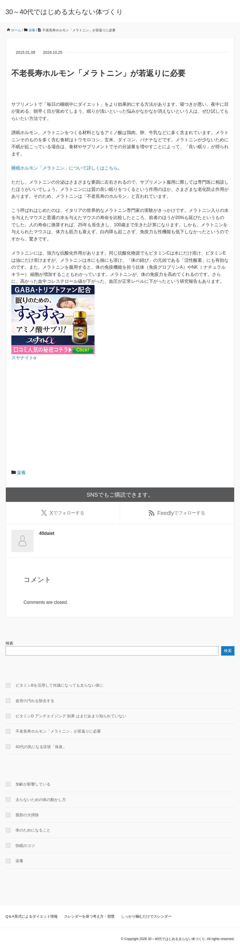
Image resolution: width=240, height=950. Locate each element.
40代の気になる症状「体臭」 (41, 746)
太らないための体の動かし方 (41, 799)
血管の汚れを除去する (35, 701)
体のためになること (33, 830)
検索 (9, 643)
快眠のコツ (25, 845)
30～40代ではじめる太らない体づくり (64, 12)
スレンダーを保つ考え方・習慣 (89, 916)
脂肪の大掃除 (27, 815)
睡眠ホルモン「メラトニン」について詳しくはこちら (64, 168)
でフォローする (62, 513)
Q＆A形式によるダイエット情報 (32, 916)
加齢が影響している (33, 784)
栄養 (21, 472)
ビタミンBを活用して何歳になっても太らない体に (59, 685)
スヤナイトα (23, 357)
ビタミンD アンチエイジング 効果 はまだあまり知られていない (71, 716)
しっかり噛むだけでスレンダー (146, 916)
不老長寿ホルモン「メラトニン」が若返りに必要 (58, 731)
